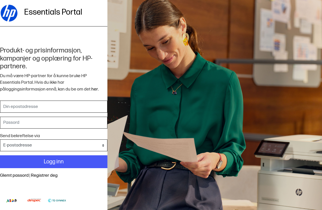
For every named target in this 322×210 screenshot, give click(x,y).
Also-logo (11, 200)
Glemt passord (14, 175)
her (94, 89)
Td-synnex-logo (57, 200)
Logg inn (54, 161)
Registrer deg (44, 175)
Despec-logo (34, 200)
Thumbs (79, 200)
